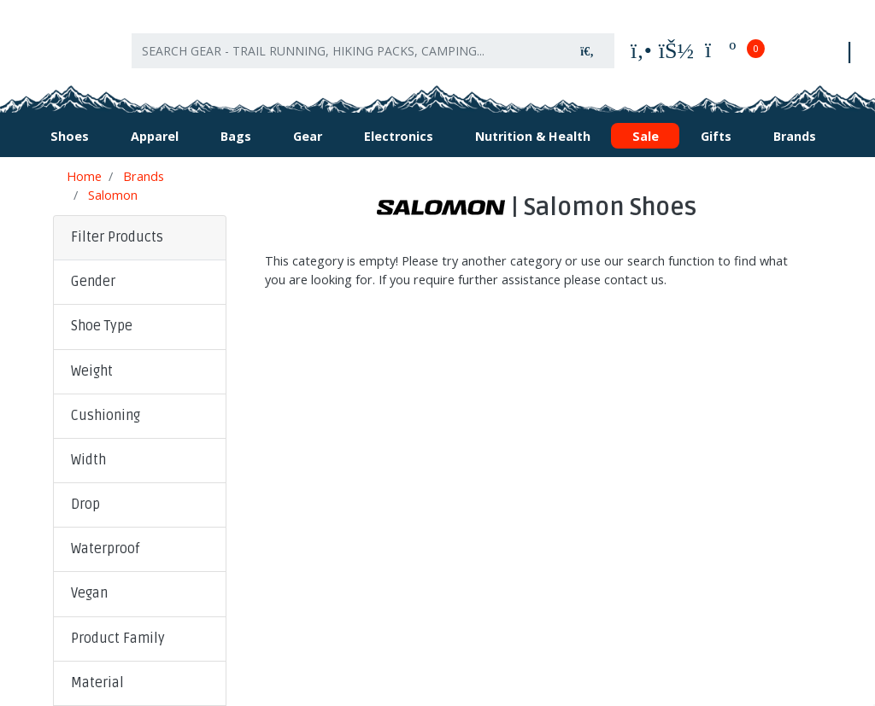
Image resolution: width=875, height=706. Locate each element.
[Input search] (346, 49)
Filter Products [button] (117, 233)
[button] (140, 278)
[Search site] (587, 49)
